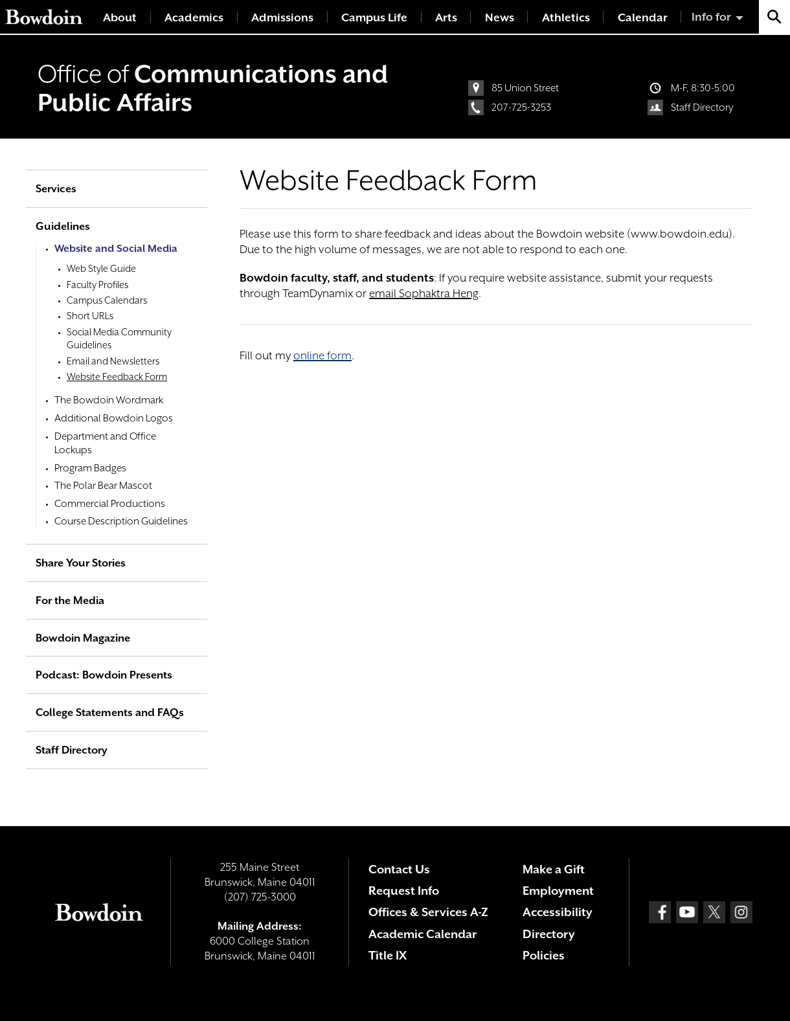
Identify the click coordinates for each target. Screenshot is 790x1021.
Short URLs (90, 315)
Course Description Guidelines (121, 521)
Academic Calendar (422, 934)
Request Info (403, 890)
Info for (711, 16)
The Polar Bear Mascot (103, 485)
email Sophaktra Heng (424, 293)
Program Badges (90, 468)
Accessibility (557, 912)
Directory (549, 934)
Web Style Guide (101, 268)
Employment (558, 890)
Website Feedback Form (117, 376)
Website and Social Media (115, 248)
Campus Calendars (107, 300)
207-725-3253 (521, 107)
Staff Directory (702, 107)
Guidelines (63, 226)
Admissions (282, 17)
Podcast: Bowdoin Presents (104, 675)
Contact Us (399, 869)
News (499, 17)
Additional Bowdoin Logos (113, 418)
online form (322, 355)
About (120, 17)
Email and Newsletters (113, 360)
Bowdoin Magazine (83, 638)
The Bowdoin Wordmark (108, 400)
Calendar (643, 17)
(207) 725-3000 (260, 897)
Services (56, 189)
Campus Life (374, 17)
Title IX (387, 955)
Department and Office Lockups (105, 443)
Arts (446, 17)
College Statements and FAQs (110, 712)
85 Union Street (525, 88)
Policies (544, 955)
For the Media (70, 600)
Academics (193, 17)
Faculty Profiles (97, 284)
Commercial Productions (109, 504)
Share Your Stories (81, 563)
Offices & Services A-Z (428, 912)
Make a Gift (554, 869)
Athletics (566, 17)
